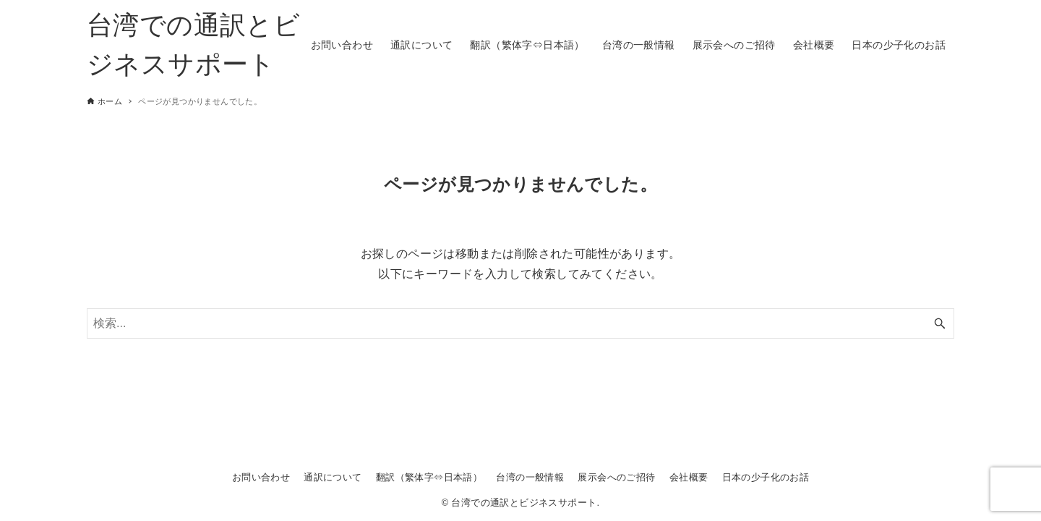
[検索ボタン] (939, 323)
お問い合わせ (261, 477)
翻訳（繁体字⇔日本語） (429, 477)
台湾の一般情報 (530, 477)
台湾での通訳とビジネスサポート (193, 44)
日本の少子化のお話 (766, 477)
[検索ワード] (520, 323)
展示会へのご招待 (616, 477)
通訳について (332, 477)
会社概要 (688, 477)
